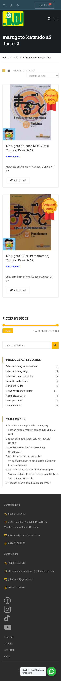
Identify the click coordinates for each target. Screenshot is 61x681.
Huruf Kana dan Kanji (17, 381)
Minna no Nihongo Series (19, 390)
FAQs (7, 656)
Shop (15, 57)
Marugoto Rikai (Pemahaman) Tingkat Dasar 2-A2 (27, 258)
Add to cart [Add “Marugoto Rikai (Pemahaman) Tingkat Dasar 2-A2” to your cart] (20, 290)
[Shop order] (43, 75)
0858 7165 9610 (14, 563)
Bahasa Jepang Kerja (17, 371)
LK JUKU (8, 643)
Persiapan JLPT (14, 400)
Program (8, 637)
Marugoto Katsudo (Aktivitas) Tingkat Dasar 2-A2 (27, 148)
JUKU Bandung (12, 504)
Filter (8, 331)
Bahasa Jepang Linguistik (19, 376)
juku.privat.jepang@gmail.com (22, 535)
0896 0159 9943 (14, 513)
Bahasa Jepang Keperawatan (21, 366)
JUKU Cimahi (11, 554)
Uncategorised (13, 405)
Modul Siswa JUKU (16, 395)
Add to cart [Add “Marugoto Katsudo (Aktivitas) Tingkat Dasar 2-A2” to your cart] (20, 180)
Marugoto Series (14, 385)
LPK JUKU (9, 650)
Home (5, 57)
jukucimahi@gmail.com (18, 579)
